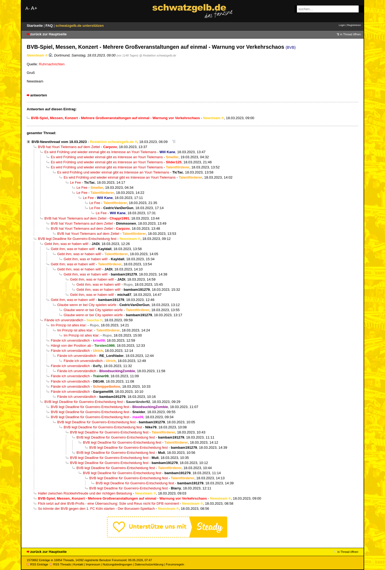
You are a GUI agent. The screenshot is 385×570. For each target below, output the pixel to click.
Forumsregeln (175, 564)
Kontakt (78, 564)
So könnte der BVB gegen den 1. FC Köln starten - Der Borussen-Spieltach (96, 509)
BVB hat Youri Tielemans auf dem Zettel (69, 147)
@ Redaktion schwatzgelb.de (157, 55)
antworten (38, 95)
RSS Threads (60, 564)
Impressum (93, 564)
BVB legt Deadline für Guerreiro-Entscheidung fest (77, 239)
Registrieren (354, 25)
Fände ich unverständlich (63, 320)
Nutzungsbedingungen (117, 564)
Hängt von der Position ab (71, 345)
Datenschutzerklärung (149, 564)
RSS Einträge (37, 564)
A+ (34, 8)
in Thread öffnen (350, 34)
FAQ (49, 26)
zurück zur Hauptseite (48, 34)
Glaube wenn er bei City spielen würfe (86, 305)
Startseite (35, 26)
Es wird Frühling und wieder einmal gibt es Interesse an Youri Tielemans (100, 152)
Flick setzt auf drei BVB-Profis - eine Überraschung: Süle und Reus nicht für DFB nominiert (108, 503)
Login (342, 25)
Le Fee (75, 182)
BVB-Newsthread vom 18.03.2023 (59, 142)
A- (27, 8)
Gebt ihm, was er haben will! (66, 244)
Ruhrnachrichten (51, 64)
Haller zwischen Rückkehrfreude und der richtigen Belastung (85, 493)
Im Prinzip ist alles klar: (69, 325)
